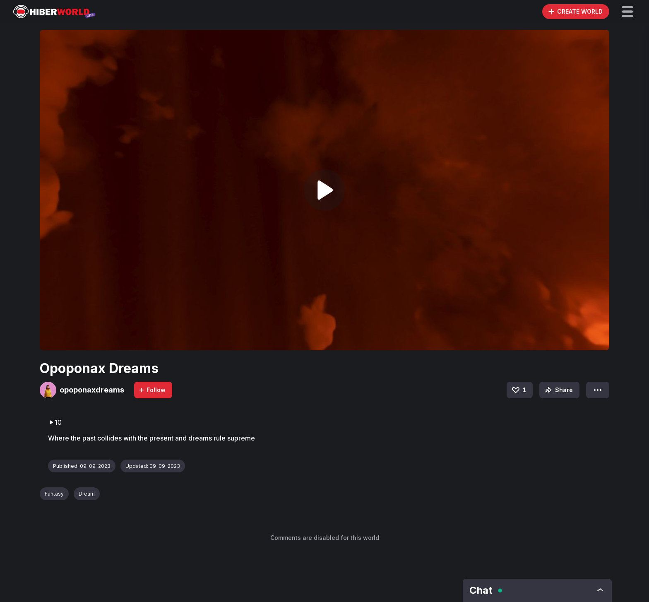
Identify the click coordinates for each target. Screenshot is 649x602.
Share (558, 390)
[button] (627, 11)
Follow (152, 389)
